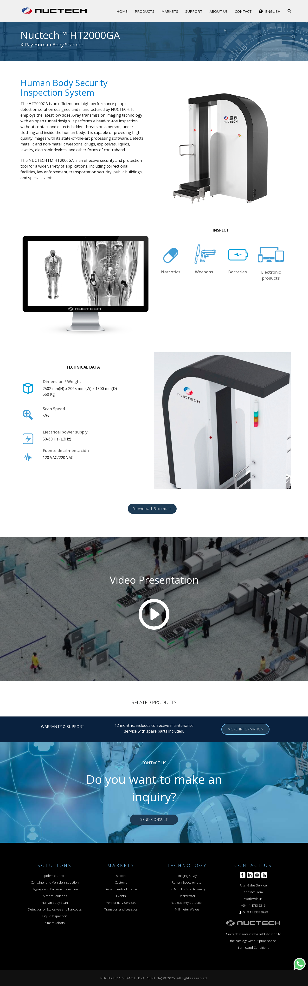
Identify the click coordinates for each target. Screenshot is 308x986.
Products (144, 11)
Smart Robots (54, 923)
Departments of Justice (121, 889)
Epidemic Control (55, 875)
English (273, 11)
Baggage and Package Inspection (55, 889)
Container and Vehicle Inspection (55, 882)
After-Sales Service (253, 885)
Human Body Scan (55, 902)
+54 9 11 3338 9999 (254, 912)
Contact (243, 11)
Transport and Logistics (120, 909)
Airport (121, 875)
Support (193, 11)
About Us (219, 11)
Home (122, 11)
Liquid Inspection (54, 916)
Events (121, 896)
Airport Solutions (55, 896)
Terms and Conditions (253, 947)
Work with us (253, 899)
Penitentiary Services (121, 902)
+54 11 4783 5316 (253, 905)
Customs (121, 882)
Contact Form (253, 892)
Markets (169, 11)
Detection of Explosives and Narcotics (55, 909)
